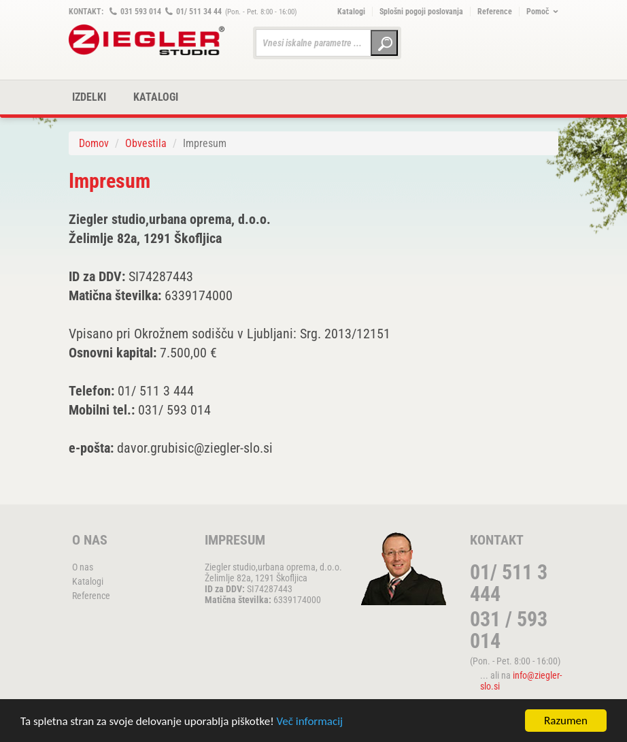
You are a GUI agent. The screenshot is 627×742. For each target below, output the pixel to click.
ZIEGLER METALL (147, 40)
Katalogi (351, 11)
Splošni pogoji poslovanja (421, 11)
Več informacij (310, 721)
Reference (494, 11)
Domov (94, 143)
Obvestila (146, 143)
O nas (82, 567)
